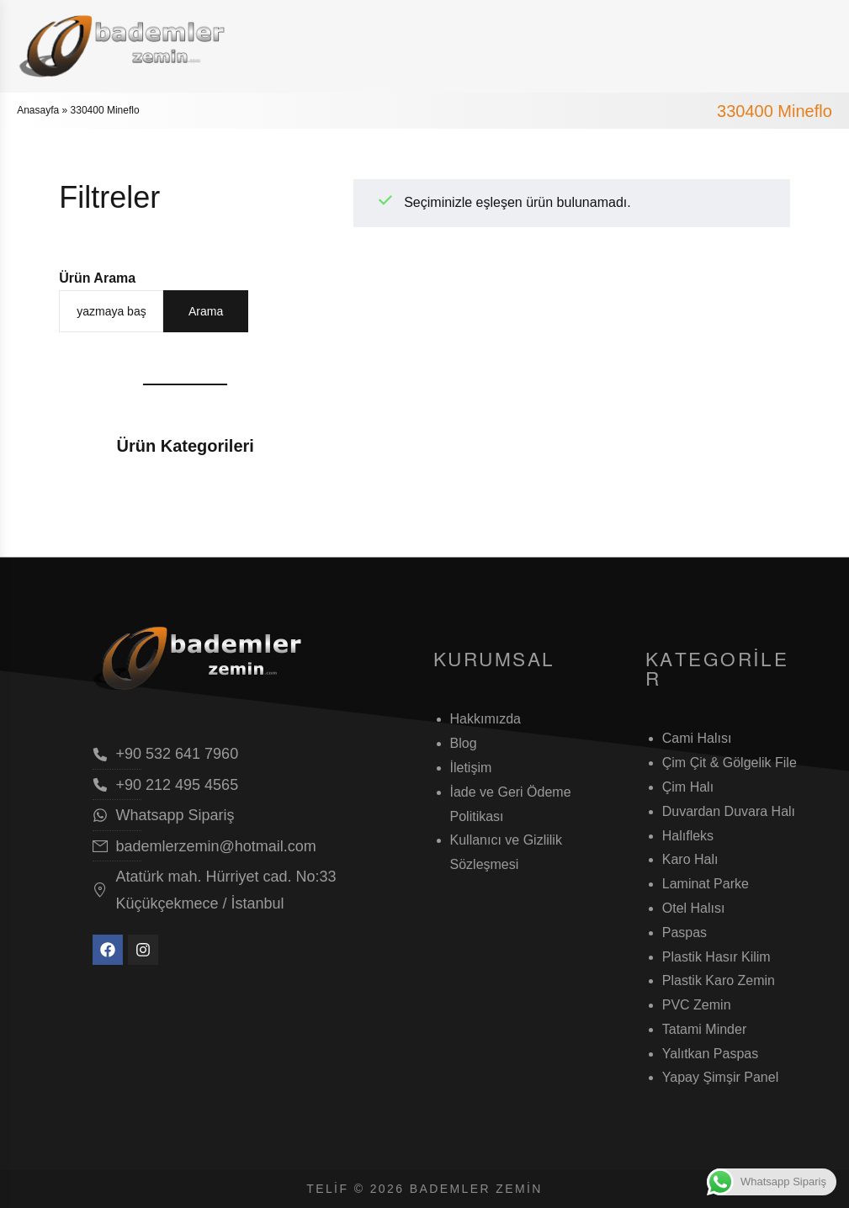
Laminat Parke (705, 884)
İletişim (471, 767)
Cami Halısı (697, 738)
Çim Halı (688, 787)
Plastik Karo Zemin (718, 980)
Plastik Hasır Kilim (716, 957)
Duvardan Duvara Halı (728, 811)
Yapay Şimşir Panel (720, 1077)
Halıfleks (688, 836)
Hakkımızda (485, 719)
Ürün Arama (97, 278)
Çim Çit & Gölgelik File (729, 762)
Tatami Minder (704, 1029)
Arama (205, 311)
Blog (463, 743)
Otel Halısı (693, 908)
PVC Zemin (696, 1005)
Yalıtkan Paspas (710, 1053)
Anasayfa (38, 110)
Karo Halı (690, 859)
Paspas (684, 932)
